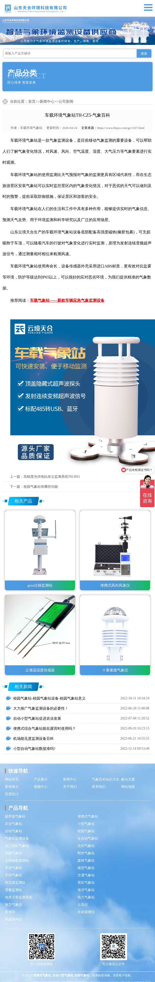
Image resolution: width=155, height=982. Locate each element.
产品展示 (41, 779)
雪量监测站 (13, 890)
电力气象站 (86, 897)
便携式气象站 (88, 816)
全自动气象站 (88, 838)
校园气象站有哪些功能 (41, 487)
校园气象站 (86, 831)
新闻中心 (47, 101)
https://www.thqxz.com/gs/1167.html (120, 128)
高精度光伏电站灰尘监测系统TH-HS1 (52, 476)
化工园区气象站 (17, 846)
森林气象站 (86, 860)
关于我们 (70, 787)
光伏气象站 (86, 846)
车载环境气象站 (31, 128)
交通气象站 (86, 875)
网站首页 (12, 779)
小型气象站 (86, 824)
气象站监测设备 (17, 838)
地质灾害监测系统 (18, 897)
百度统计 (12, 794)
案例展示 (12, 787)
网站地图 (128, 787)
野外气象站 (86, 853)
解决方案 (128, 779)
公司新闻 (66, 101)
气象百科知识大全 (105, 779)
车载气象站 (13, 853)
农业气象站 (13, 824)
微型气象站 (86, 868)
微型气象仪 (13, 904)
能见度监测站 (15, 882)
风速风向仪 (13, 919)
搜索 (144, 53)
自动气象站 (13, 831)
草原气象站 (13, 868)
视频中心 (41, 787)
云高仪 (83, 904)
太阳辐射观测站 (17, 860)
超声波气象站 (15, 816)
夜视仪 (10, 912)
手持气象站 (13, 875)
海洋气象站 (86, 890)
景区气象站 (86, 882)
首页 (32, 101)
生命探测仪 (86, 912)
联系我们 (99, 787)
